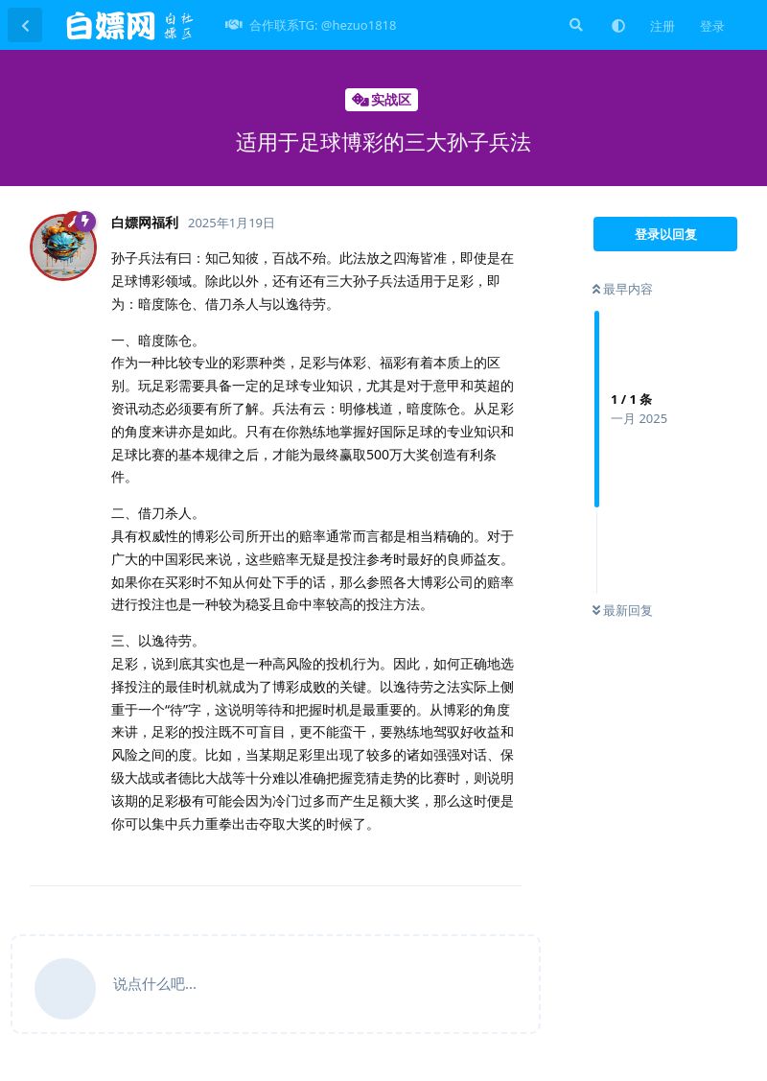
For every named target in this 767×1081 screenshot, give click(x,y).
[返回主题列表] (25, 25)
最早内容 (623, 288)
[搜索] (574, 25)
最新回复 (623, 610)
